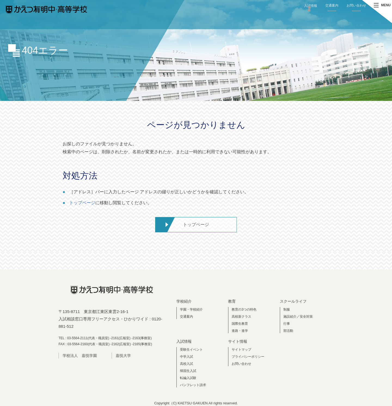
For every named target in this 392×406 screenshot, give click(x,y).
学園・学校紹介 (191, 309)
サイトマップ (241, 349)
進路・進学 (240, 331)
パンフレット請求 (193, 385)
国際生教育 (240, 324)
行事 (286, 324)
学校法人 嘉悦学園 (80, 355)
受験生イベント (191, 349)
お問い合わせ (356, 5)
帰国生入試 (188, 371)
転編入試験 (188, 378)
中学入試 (186, 357)
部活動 (288, 331)
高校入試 (186, 364)
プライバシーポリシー (248, 357)
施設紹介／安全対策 (298, 316)
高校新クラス (241, 316)
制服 (286, 309)
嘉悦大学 (123, 355)
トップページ (82, 202)
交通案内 (331, 5)
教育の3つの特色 (244, 309)
